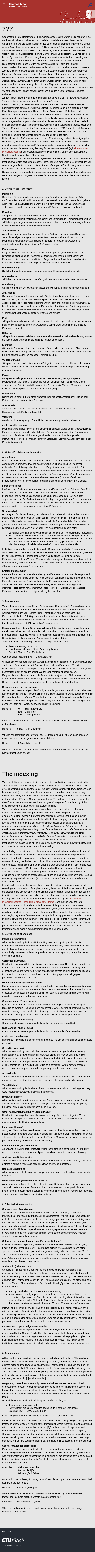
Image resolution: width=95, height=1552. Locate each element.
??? (18, 5)
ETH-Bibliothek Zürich (11, 1546)
